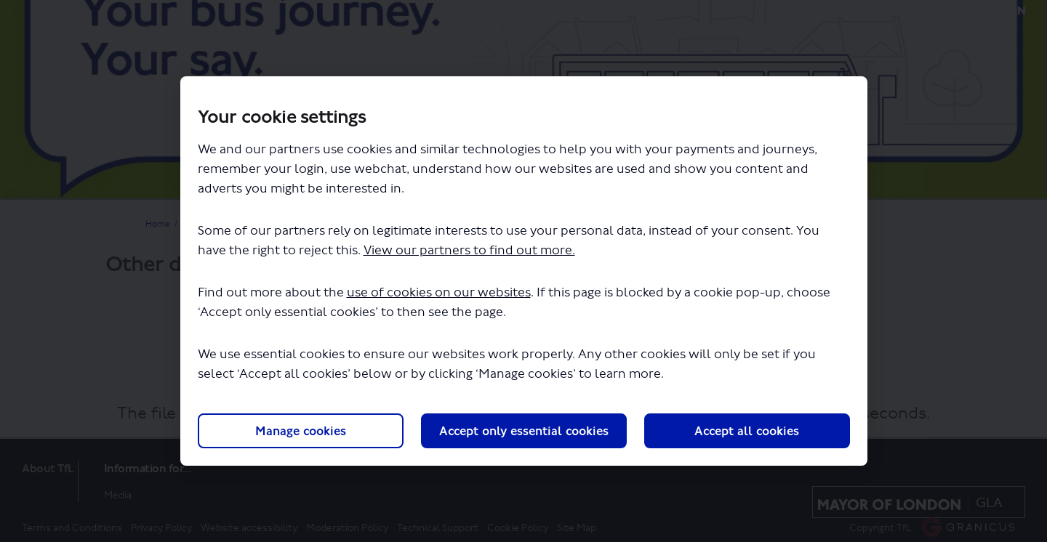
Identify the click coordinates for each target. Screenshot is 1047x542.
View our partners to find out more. (469, 250)
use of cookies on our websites (439, 292)
